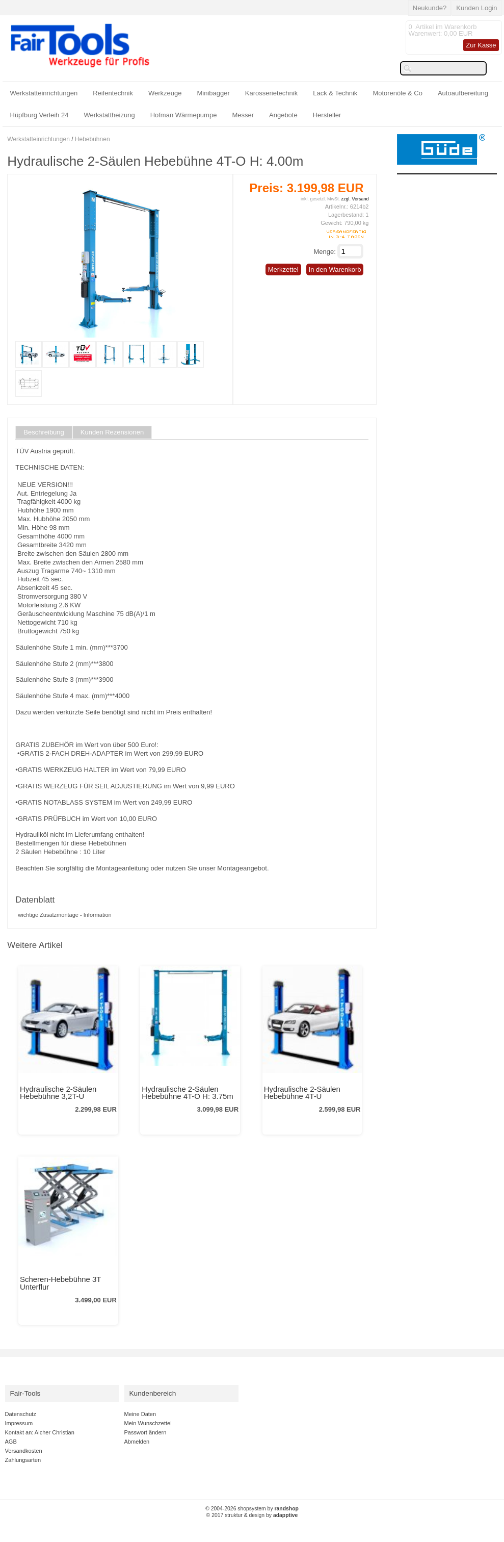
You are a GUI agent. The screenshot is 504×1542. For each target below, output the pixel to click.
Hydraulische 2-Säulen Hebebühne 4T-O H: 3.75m (187, 1093)
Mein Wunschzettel (148, 1423)
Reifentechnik (113, 93)
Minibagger (213, 93)
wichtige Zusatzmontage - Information (64, 915)
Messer (243, 115)
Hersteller (327, 115)
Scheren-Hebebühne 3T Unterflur (60, 1283)
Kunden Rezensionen (112, 432)
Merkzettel (283, 269)
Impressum (19, 1423)
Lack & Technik (335, 93)
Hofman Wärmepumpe (183, 115)
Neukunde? (430, 8)
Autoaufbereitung (463, 93)
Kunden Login (476, 8)
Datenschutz (20, 1414)
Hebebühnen (92, 139)
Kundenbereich (152, 1393)
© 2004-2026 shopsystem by (252, 1508)
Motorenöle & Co (397, 93)
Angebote (283, 115)
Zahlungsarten (23, 1460)
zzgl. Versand (354, 198)
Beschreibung (43, 432)
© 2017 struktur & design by (252, 1515)
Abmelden (137, 1441)
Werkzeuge (165, 93)
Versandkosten (23, 1451)
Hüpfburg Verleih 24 (39, 115)
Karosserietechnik (271, 93)
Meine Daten (140, 1414)
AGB (11, 1441)
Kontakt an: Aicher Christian (39, 1432)
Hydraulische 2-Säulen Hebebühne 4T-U (302, 1093)
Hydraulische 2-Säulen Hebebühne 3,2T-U (58, 1093)
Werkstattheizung (109, 115)
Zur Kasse (481, 45)
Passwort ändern (145, 1432)
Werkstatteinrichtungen (44, 93)
